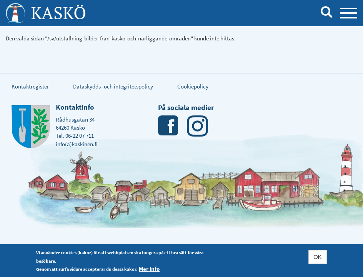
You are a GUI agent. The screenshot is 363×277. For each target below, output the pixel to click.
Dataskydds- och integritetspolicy (113, 86)
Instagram (197, 126)
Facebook (168, 126)
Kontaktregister (30, 86)
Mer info (149, 268)
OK (317, 257)
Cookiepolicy (192, 86)
